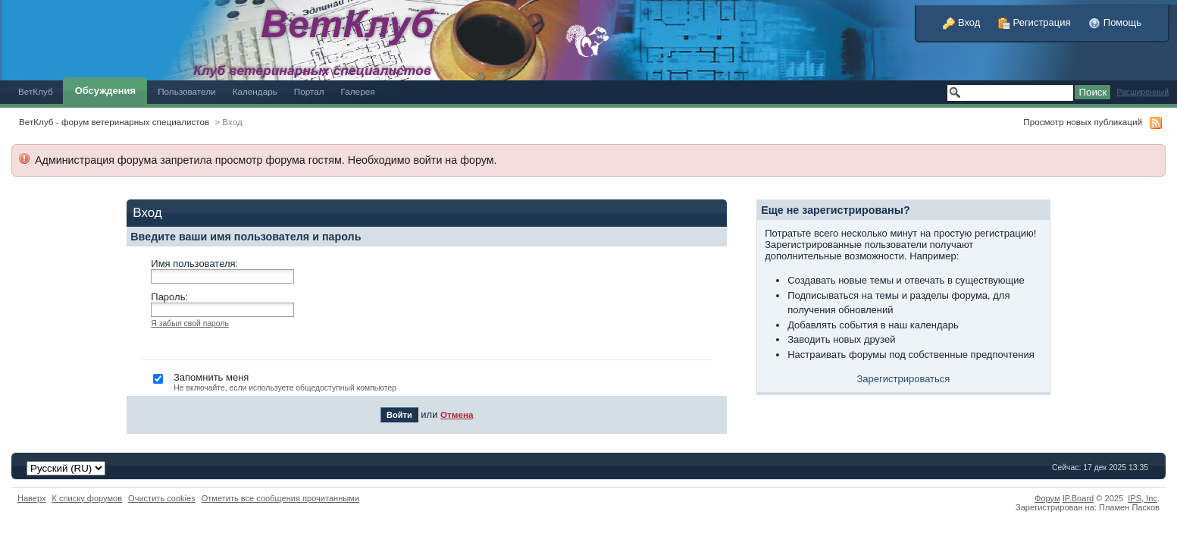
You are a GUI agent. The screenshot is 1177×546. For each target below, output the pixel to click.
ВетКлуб (35, 91)
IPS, (1142, 498)
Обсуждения (105, 90)
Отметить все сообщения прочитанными (280, 498)
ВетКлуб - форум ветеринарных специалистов (114, 122)
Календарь (255, 91)
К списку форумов (87, 498)
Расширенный (1142, 92)
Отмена (457, 414)
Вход (961, 22)
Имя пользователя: (194, 263)
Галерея (358, 91)
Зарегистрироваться (903, 378)
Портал (309, 91)
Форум (1047, 498)
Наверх (31, 498)
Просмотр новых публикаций (1082, 122)
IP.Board (1078, 498)
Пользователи (187, 91)
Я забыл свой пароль (190, 323)
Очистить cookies (162, 498)
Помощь (1114, 22)
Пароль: (169, 297)
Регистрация (1034, 22)
